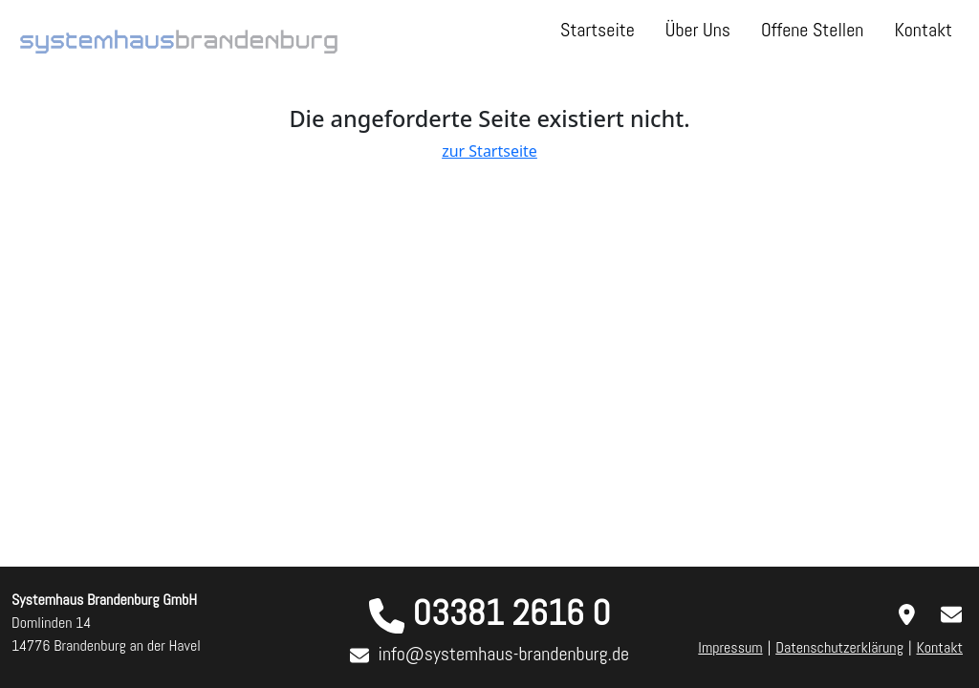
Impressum (730, 647)
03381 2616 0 (511, 612)
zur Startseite (489, 150)
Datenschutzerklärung (839, 647)
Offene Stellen (812, 29)
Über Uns (697, 29)
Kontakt (923, 29)
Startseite (597, 29)
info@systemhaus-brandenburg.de (504, 653)
